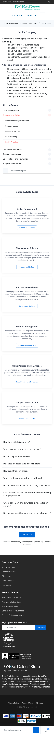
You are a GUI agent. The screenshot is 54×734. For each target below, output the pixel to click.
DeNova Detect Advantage (13, 611)
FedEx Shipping (47, 23)
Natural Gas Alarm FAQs (11, 598)
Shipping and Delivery (30, 23)
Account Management (27, 345)
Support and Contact (27, 418)
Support (31, 15)
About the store (8, 567)
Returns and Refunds (27, 306)
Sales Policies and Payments (27, 382)
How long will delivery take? (16, 442)
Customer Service (13, 23)
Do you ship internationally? (16, 456)
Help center (6, 585)
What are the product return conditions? (22, 478)
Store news (6, 576)
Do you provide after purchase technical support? (27, 513)
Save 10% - (13, 2)
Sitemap (39, 703)
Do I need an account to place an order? (22, 464)
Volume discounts (9, 572)
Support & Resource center (13, 615)
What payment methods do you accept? (22, 449)
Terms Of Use (27, 703)
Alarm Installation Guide (11, 602)
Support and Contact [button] (27, 163)
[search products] (36, 730)
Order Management (27, 228)
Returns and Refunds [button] (27, 149)
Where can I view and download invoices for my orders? (25, 504)
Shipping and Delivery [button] (27, 115)
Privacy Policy (13, 703)
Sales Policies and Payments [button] (27, 159)
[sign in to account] (42, 15)
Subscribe (40, 627)
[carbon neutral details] (27, 640)
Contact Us (27, 534)
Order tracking (7, 581)
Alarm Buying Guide (10, 606)
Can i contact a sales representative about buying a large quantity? (27, 494)
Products (16, 15)
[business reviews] (27, 656)
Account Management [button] (27, 154)
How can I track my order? (15, 471)
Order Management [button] (27, 110)
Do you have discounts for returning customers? (26, 485)
